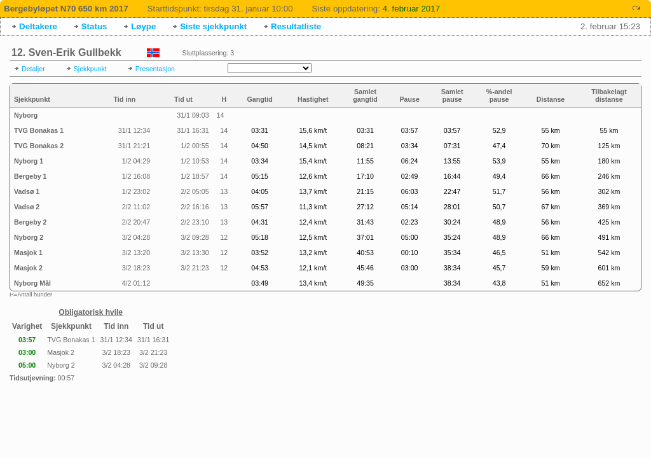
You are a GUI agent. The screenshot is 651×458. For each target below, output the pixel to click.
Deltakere (38, 26)
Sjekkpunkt (90, 69)
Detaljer (33, 69)
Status (94, 26)
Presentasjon (155, 69)
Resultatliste (296, 26)
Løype (143, 26)
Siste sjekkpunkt (213, 26)
